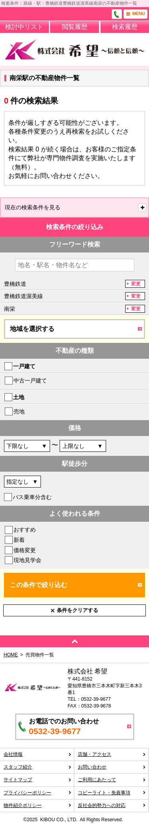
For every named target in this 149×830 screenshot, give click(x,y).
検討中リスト (24, 26)
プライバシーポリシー (38, 793)
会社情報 (38, 754)
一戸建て (24, 366)
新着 (19, 540)
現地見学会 (27, 560)
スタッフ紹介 (38, 767)
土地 (18, 397)
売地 (19, 411)
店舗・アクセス (112, 754)
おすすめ (25, 529)
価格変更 (25, 550)
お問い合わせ (112, 767)
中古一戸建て (30, 380)
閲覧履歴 (74, 26)
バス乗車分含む (32, 497)
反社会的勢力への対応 (112, 805)
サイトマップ (38, 779)
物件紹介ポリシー (38, 805)
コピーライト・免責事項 (112, 793)
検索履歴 (124, 26)
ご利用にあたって (112, 779)
